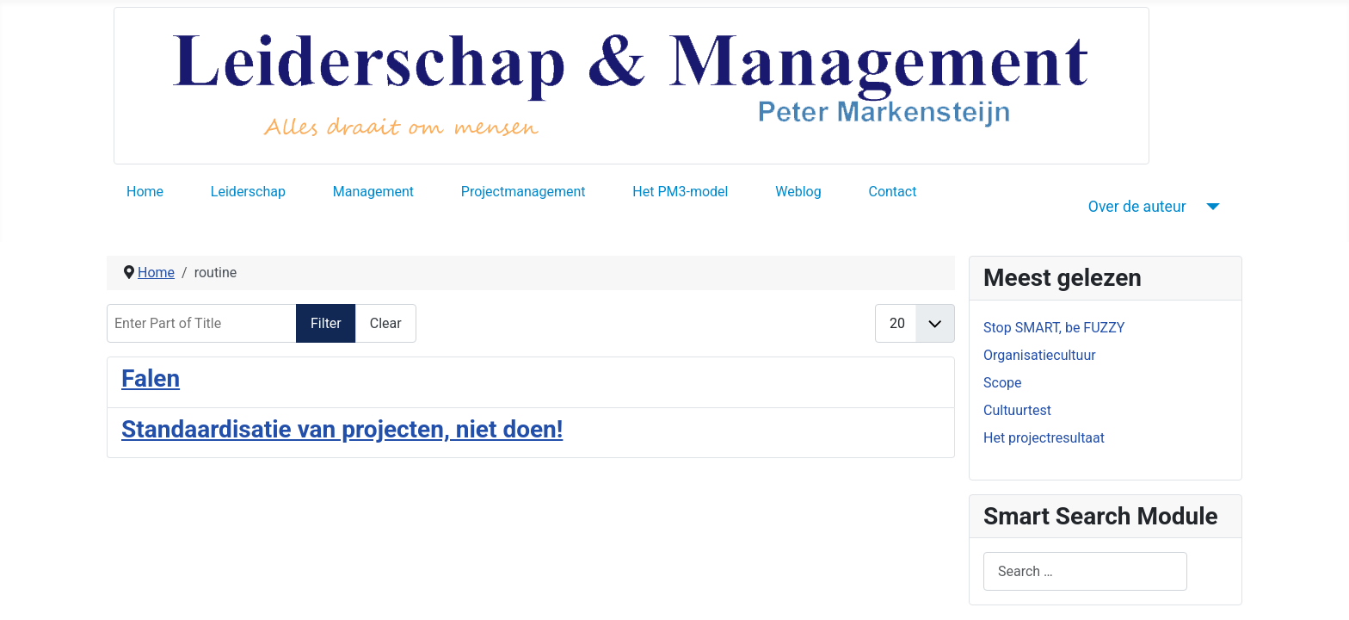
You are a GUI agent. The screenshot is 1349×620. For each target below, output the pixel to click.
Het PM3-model (680, 191)
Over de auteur (1137, 206)
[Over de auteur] (1210, 206)
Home (144, 191)
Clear (386, 323)
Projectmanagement (523, 191)
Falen (150, 378)
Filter (326, 323)
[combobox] (1085, 571)
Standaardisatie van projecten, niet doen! (342, 429)
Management (373, 191)
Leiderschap (248, 191)
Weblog (798, 191)
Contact (892, 191)
